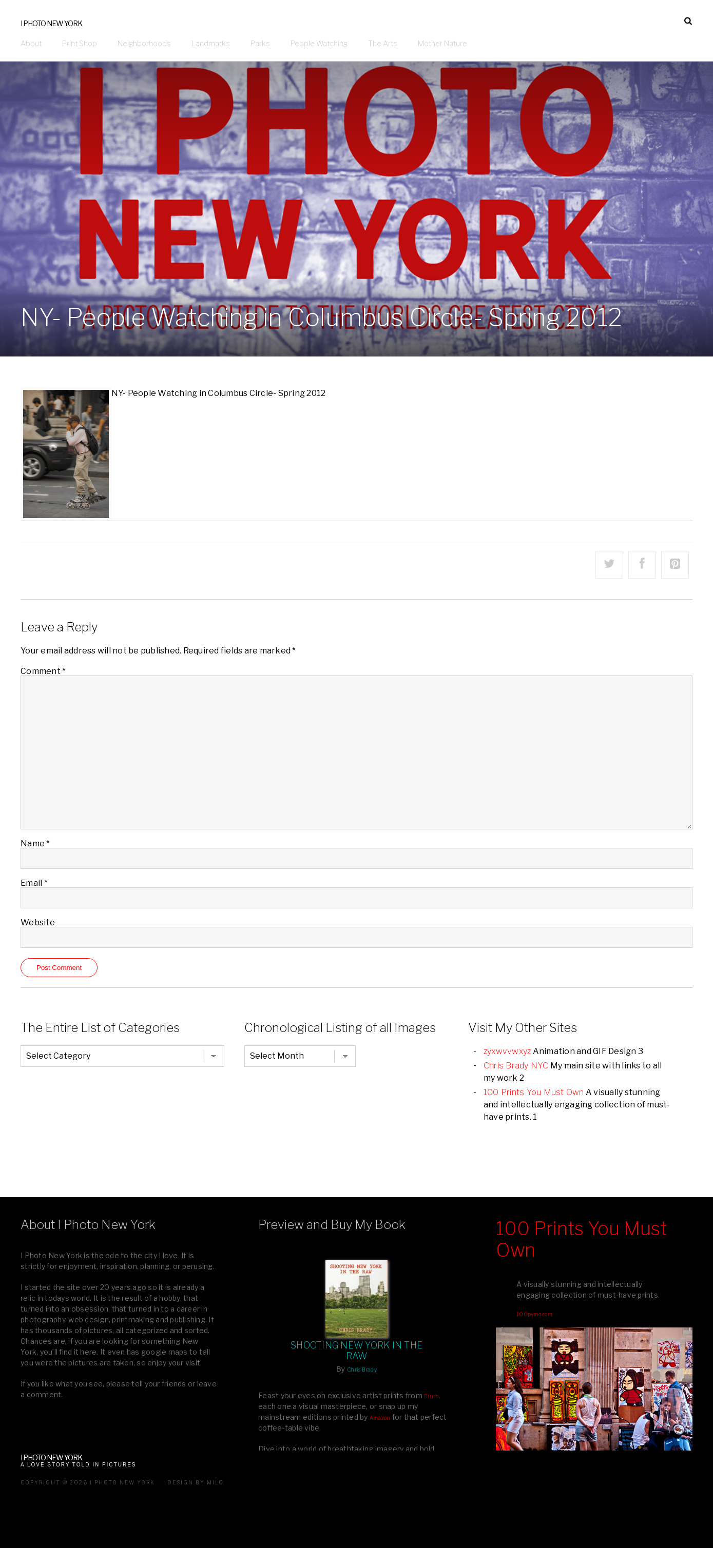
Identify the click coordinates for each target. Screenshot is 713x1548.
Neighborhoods (144, 43)
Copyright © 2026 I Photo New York (88, 1482)
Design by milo (195, 1482)
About (31, 43)
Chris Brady (362, 1369)
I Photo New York (51, 23)
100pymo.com (534, 1314)
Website (38, 922)
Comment (43, 671)
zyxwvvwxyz (507, 1051)
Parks (260, 43)
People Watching (319, 43)
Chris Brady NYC (516, 1065)
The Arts (382, 43)
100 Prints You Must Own (534, 1092)
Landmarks (210, 43)
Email (34, 883)
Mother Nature (442, 43)
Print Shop (79, 43)
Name (35, 843)
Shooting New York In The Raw (356, 1350)
